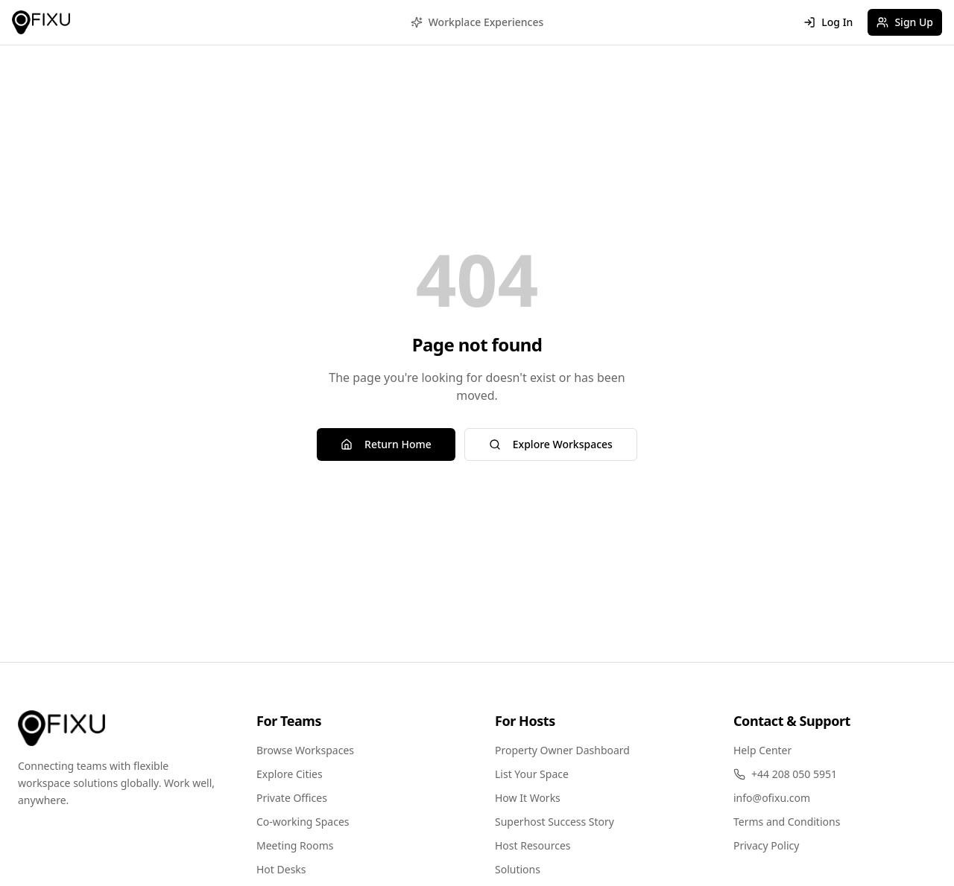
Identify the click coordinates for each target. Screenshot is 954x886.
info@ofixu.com (771, 798)
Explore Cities (289, 774)
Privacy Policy (766, 845)
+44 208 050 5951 (785, 774)
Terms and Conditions (786, 822)
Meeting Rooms (295, 845)
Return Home (386, 444)
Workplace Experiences (477, 22)
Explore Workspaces (551, 444)
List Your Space (532, 774)
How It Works (527, 798)
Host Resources (533, 845)
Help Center (762, 750)
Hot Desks (281, 869)
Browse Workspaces (305, 750)
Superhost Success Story (554, 822)
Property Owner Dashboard (562, 750)
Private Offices (291, 798)
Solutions (517, 869)
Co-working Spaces (303, 822)
